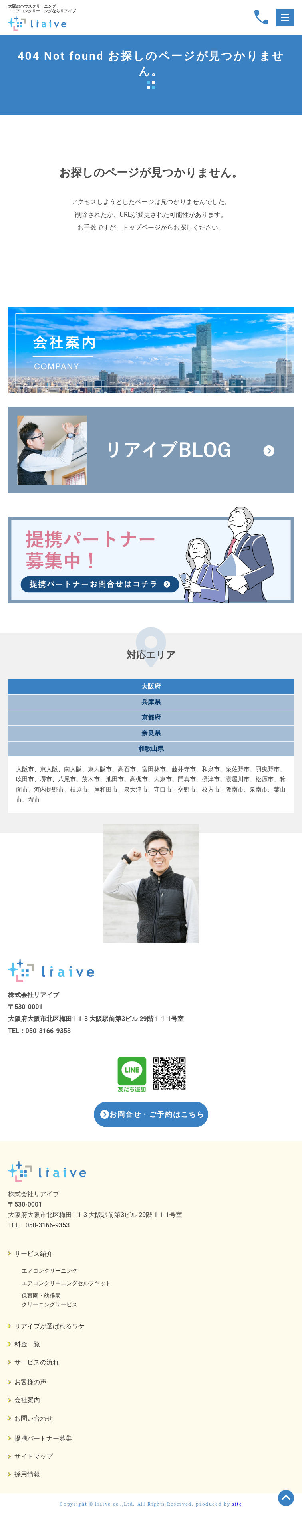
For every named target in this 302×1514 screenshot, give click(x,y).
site (237, 1503)
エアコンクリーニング (49, 1270)
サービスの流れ (36, 1362)
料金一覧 (27, 1344)
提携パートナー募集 (43, 1438)
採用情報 (27, 1474)
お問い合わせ (33, 1418)
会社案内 (27, 1400)
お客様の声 (30, 1382)
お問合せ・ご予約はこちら (157, 1114)
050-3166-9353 (48, 1031)
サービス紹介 (33, 1253)
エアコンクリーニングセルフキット (66, 1283)
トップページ (141, 227)
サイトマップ (33, 1456)
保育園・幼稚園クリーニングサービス (49, 1300)
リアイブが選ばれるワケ (49, 1326)
